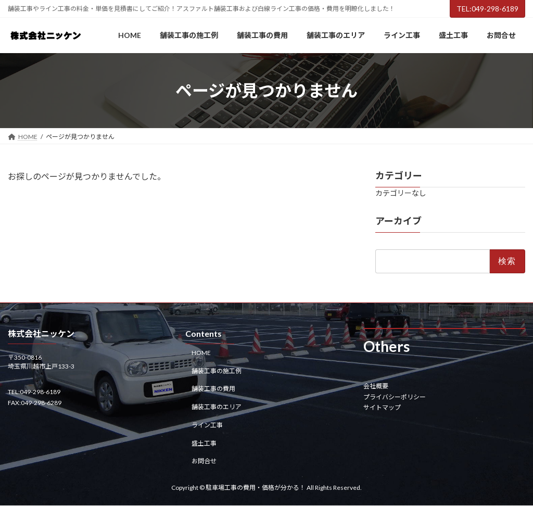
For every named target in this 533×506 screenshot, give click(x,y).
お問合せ (204, 461)
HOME (201, 353)
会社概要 (375, 386)
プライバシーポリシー (394, 397)
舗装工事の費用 (213, 389)
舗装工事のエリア (217, 407)
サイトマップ (382, 407)
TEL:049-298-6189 (487, 8)
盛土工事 (204, 443)
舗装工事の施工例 (217, 371)
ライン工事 (207, 425)
